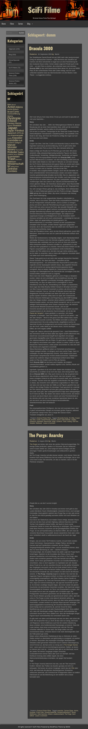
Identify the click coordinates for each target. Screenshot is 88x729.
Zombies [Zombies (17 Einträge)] (12, 171)
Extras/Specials (14, 60)
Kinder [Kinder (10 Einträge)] (9, 138)
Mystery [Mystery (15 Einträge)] (11, 149)
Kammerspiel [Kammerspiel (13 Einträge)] (17, 135)
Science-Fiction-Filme (44, 418)
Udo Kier (75, 421)
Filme (12, 23)
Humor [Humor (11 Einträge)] (9, 126)
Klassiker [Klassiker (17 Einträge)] (17, 137)
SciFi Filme (44, 8)
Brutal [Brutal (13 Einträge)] (10, 112)
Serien (20, 23)
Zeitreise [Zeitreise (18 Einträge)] (12, 168)
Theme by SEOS (64, 727)
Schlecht (59, 421)
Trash (64, 421)
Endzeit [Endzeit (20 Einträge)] (12, 120)
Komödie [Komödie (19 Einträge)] (12, 140)
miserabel (40, 421)
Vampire (32, 423)
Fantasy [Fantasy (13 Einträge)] (11, 123)
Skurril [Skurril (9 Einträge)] (15, 154)
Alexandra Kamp (62, 418)
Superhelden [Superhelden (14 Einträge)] (13, 156)
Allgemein (12, 49)
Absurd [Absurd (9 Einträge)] (13, 104)
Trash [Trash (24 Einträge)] (11, 159)
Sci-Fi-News (13, 68)
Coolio (38, 420)
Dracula (53, 420)
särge (53, 421)
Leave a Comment (49, 423)
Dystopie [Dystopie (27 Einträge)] (14, 118)
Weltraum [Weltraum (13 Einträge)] (11, 162)
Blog (28, 23)
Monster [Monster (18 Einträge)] (12, 147)
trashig (69, 421)
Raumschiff (47, 421)
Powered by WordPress (49, 727)
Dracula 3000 (41, 48)
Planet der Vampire (36, 313)
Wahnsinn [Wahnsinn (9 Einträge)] (19, 159)
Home (4, 23)
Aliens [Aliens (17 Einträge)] (19, 107)
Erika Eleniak (66, 420)
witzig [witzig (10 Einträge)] (13, 166)
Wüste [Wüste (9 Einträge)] (17, 166)
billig (72, 418)
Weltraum (39, 423)
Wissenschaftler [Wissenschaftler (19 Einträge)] (15, 165)
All (70, 418)
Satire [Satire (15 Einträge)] (21, 152)
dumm (59, 420)
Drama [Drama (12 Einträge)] (10, 116)
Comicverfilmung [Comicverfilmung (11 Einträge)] (13, 114)
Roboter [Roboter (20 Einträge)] (12, 152)
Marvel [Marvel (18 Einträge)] (11, 144)
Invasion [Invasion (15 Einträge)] (17, 125)
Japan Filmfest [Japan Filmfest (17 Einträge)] (15, 130)
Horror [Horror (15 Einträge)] (18, 123)
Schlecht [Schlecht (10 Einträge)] (10, 154)
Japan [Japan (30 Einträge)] (12, 128)
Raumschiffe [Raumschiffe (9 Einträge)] (19, 150)
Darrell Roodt (45, 420)
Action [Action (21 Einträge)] (11, 107)
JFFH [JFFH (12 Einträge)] (19, 133)
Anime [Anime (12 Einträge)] (10, 109)
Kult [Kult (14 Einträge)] (20, 140)
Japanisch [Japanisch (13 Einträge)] (11, 133)
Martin (57, 54)
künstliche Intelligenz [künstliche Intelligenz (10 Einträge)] (14, 143)
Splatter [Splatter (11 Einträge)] (20, 154)
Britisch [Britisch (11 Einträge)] (16, 109)
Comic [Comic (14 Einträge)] (16, 111)
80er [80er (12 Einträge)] (9, 105)
